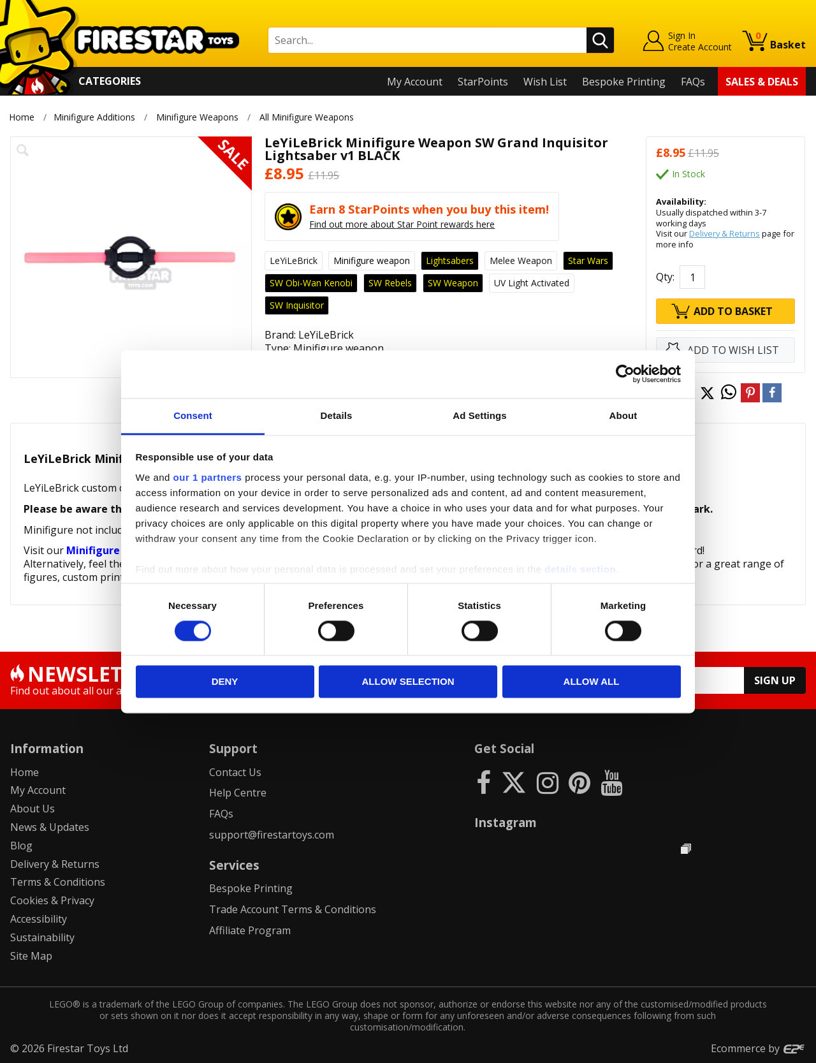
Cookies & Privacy (52, 900)
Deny (225, 682)
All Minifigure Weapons (307, 117)
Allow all (592, 682)
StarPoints (483, 82)
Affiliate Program (250, 930)
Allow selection (408, 682)
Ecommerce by (758, 1048)
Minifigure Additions (94, 117)
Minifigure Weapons (197, 117)
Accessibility (38, 919)
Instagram (505, 822)
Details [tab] (337, 415)
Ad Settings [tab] (479, 415)
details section (580, 569)
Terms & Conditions (57, 882)
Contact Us (235, 772)
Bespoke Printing (624, 82)
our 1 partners (207, 477)
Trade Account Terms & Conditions (292, 909)
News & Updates (49, 827)
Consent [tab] (192, 415)
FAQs (693, 82)
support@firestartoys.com (271, 835)
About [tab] (623, 415)
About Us (32, 809)
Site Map (31, 956)
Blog (21, 846)
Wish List (545, 82)
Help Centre (237, 793)
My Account (414, 82)
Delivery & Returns (724, 233)
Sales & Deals (761, 82)
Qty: (665, 277)
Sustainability (42, 937)
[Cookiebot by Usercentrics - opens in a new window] (625, 373)
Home (21, 117)
